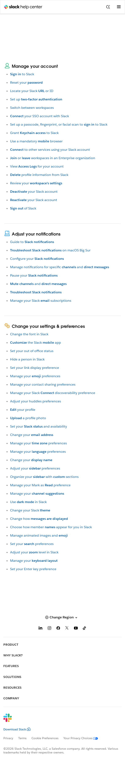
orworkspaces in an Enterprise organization (52, 158)
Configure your (37, 258)
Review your (36, 183)
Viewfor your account (37, 166)
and (38, 284)
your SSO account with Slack (39, 116)
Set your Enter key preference (33, 569)
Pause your (34, 275)
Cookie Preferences (45, 738)
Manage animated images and (39, 535)
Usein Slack (28, 502)
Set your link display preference (34, 368)
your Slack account (34, 191)
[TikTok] (85, 629)
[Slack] (59, 720)
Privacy (8, 738)
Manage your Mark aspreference (40, 485)
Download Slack (17, 729)
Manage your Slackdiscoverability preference (52, 393)
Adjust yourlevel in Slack (34, 552)
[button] (62, 617)
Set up (36, 99)
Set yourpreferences (32, 544)
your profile (22, 409)
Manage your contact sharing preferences (42, 384)
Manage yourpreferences (35, 376)
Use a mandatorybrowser (36, 141)
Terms (22, 738)
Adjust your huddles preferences (35, 401)
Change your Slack (30, 510)
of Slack (23, 208)
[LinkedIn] (40, 629)
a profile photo (28, 418)
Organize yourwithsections (44, 477)
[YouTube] (76, 629)
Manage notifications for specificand (59, 267)
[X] (67, 629)
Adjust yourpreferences (35, 468)
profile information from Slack (39, 175)
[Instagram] (49, 629)
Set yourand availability (38, 426)
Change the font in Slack (29, 334)
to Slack (22, 74)
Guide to (32, 242)
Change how (39, 518)
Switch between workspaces (32, 107)
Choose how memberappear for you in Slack (51, 527)
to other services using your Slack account (50, 149)
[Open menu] (119, 7)
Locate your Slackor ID (31, 91)
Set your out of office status (31, 351)
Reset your (26, 82)
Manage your (37, 493)
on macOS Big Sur (50, 250)
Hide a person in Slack (27, 359)
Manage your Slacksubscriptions (40, 300)
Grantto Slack (34, 133)
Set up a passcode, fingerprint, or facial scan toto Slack (58, 124)
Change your (31, 435)
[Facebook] (58, 629)
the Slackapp (35, 342)
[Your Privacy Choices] (83, 738)
